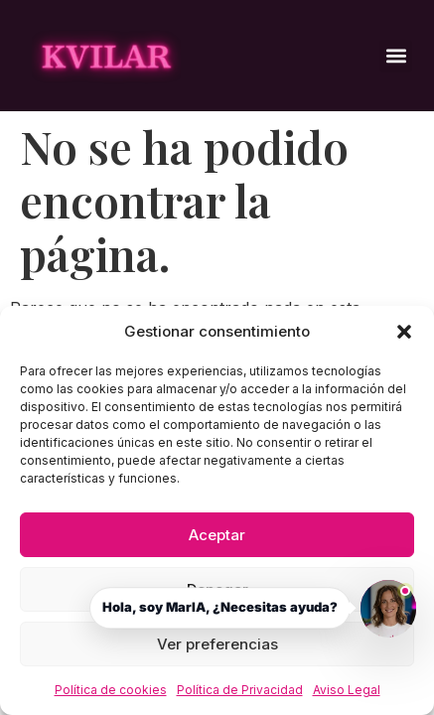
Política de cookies (111, 689)
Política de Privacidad (240, 689)
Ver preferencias (217, 644)
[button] (404, 332)
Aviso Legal (346, 689)
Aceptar (217, 534)
